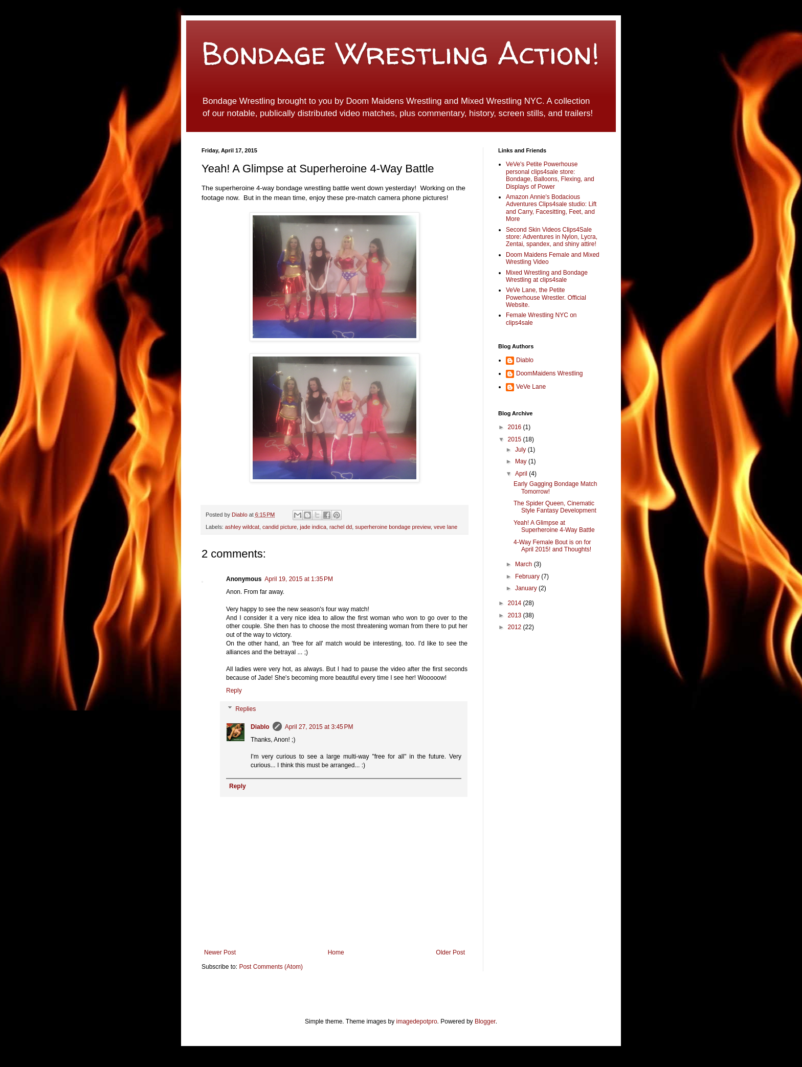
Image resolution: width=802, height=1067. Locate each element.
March (524, 564)
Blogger (485, 1021)
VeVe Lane (531, 386)
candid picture (279, 527)
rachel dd (340, 527)
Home (336, 952)
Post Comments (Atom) (271, 966)
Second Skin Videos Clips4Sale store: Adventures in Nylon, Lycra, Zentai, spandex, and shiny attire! (551, 237)
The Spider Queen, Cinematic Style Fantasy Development (555, 507)
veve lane (445, 527)
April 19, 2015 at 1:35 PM (298, 579)
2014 (515, 603)
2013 (515, 615)
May (521, 461)
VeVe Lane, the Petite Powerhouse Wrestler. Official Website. (546, 297)
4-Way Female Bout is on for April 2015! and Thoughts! (552, 546)
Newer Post (220, 952)
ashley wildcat (242, 527)
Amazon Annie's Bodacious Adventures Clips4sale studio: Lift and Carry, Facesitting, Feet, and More (551, 208)
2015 (515, 439)
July (521, 449)
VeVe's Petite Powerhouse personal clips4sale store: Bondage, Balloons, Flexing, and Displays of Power (550, 175)
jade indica (313, 527)
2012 (515, 627)
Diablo (240, 515)
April (522, 473)
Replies (245, 709)
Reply (234, 690)
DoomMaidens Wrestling (549, 373)
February (528, 576)
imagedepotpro (416, 1021)
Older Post (450, 952)
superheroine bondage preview (393, 527)
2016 (515, 427)
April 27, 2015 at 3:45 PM (319, 726)
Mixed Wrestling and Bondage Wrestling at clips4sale (547, 276)
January (527, 588)
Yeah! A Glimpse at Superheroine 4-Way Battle (554, 526)
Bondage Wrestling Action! (400, 53)
